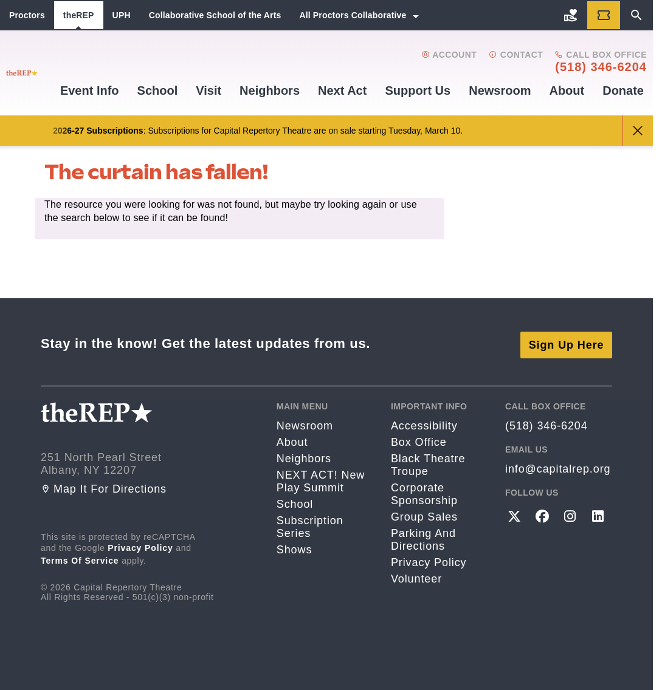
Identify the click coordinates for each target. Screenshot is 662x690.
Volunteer (416, 576)
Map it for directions (104, 486)
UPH (121, 15)
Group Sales (424, 514)
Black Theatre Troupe (428, 462)
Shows (294, 547)
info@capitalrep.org (557, 466)
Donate (623, 90)
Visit (208, 90)
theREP (78, 15)
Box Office (419, 440)
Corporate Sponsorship (424, 491)
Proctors (27, 15)
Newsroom (500, 90)
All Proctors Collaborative (352, 15)
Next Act (342, 90)
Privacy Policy (140, 545)
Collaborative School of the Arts (215, 15)
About (566, 90)
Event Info (89, 90)
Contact (516, 55)
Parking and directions (423, 537)
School (157, 90)
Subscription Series (310, 524)
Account (449, 55)
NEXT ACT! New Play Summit (321, 478)
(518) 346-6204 (601, 66)
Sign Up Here (566, 342)
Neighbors (270, 90)
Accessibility (424, 423)
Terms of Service (80, 558)
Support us (417, 90)
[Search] (636, 15)
